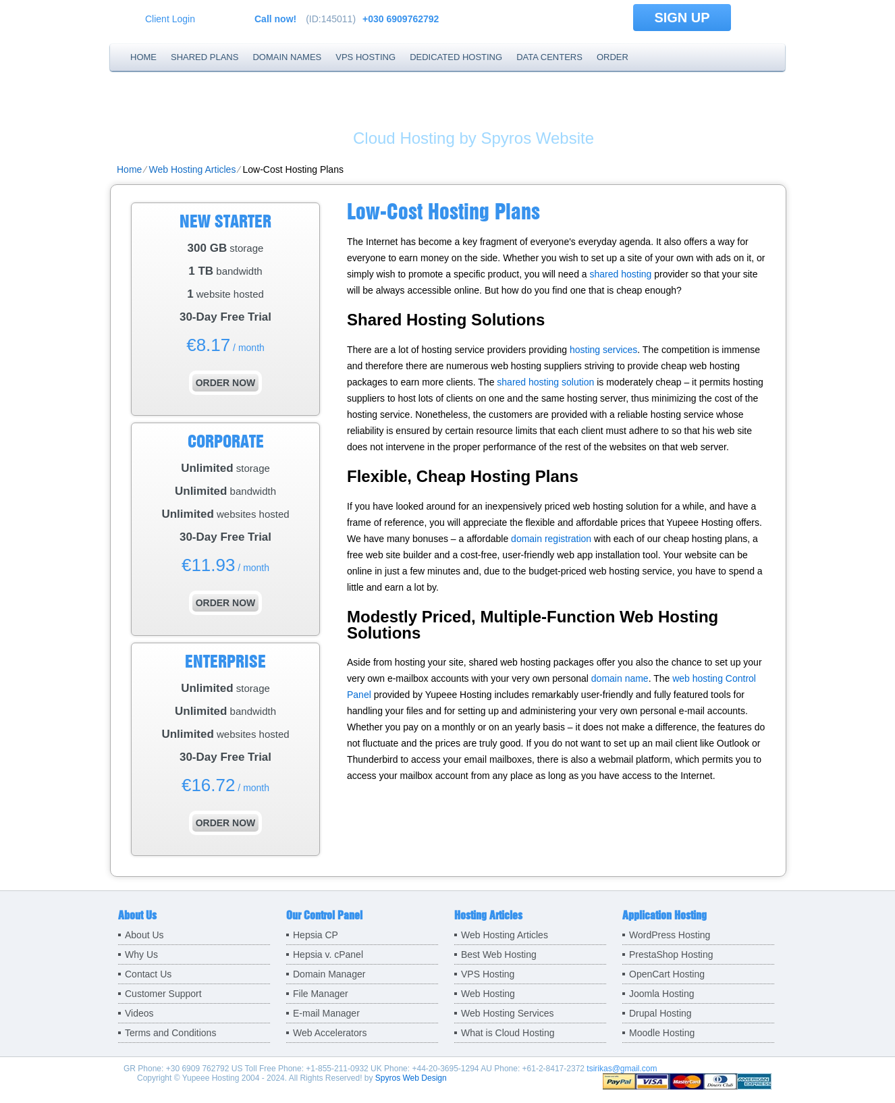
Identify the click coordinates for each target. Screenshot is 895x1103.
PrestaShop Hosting (671, 954)
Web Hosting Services (507, 1013)
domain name (620, 678)
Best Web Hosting (499, 954)
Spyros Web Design (411, 1078)
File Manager (320, 993)
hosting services (603, 349)
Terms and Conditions (170, 1032)
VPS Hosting (365, 57)
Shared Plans (204, 57)
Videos (139, 1013)
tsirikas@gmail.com (622, 1068)
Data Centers (549, 57)
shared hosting (621, 274)
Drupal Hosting (660, 1013)
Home (143, 57)
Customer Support (163, 993)
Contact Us (148, 974)
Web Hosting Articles (192, 169)
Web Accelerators (330, 1032)
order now (226, 382)
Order (612, 57)
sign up (681, 17)
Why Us (141, 954)
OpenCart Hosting (667, 974)
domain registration (551, 538)
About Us (144, 935)
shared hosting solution (545, 382)
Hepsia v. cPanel (328, 954)
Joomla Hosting (662, 993)
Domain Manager (329, 974)
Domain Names (286, 57)
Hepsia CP (315, 935)
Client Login (170, 19)
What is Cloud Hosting (508, 1032)
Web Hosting (488, 993)
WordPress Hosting (669, 935)
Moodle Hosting (662, 1032)
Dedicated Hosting (456, 57)
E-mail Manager (326, 1013)
